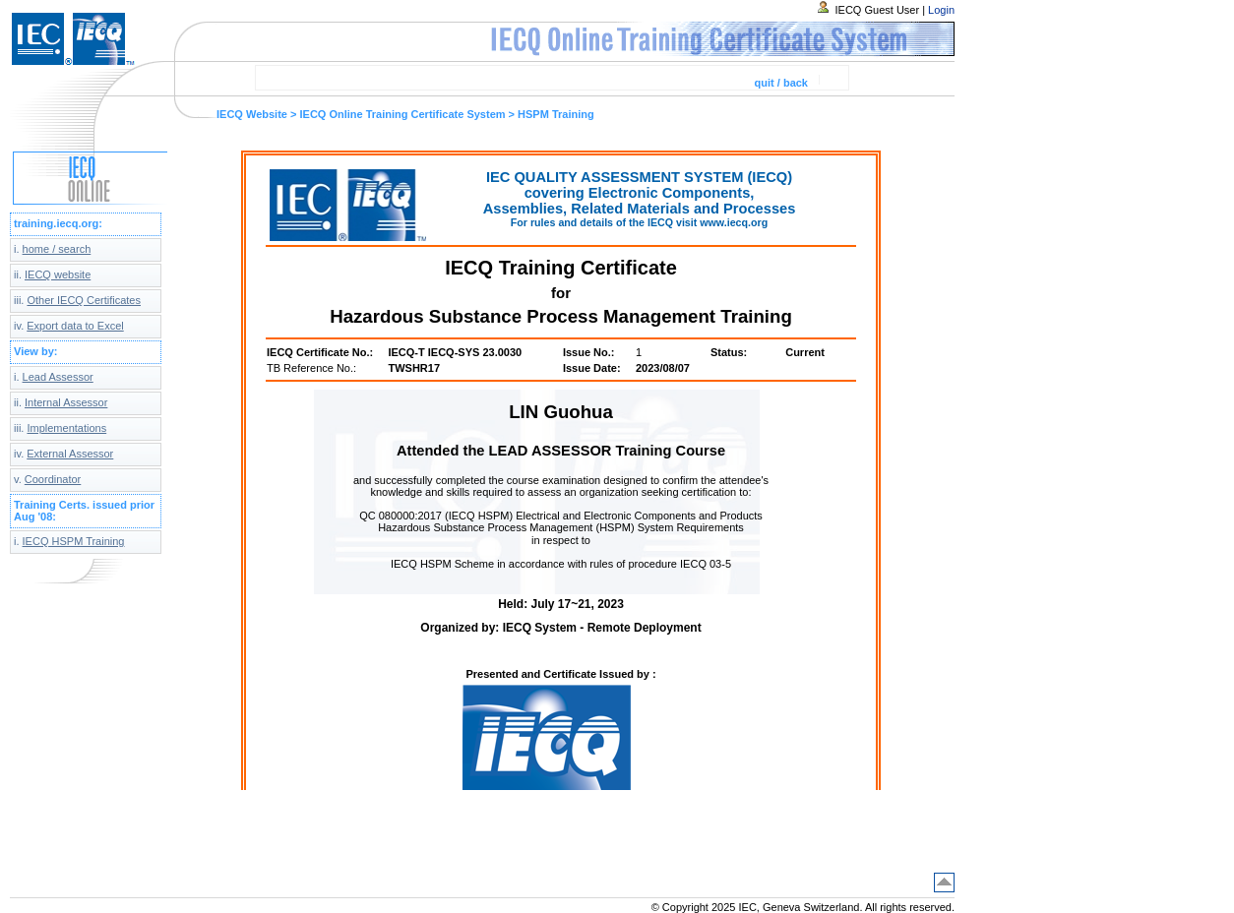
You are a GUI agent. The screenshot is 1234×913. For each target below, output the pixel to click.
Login (941, 10)
